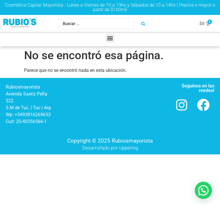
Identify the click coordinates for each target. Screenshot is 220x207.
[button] (110, 38)
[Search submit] (143, 24)
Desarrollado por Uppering (110, 148)
